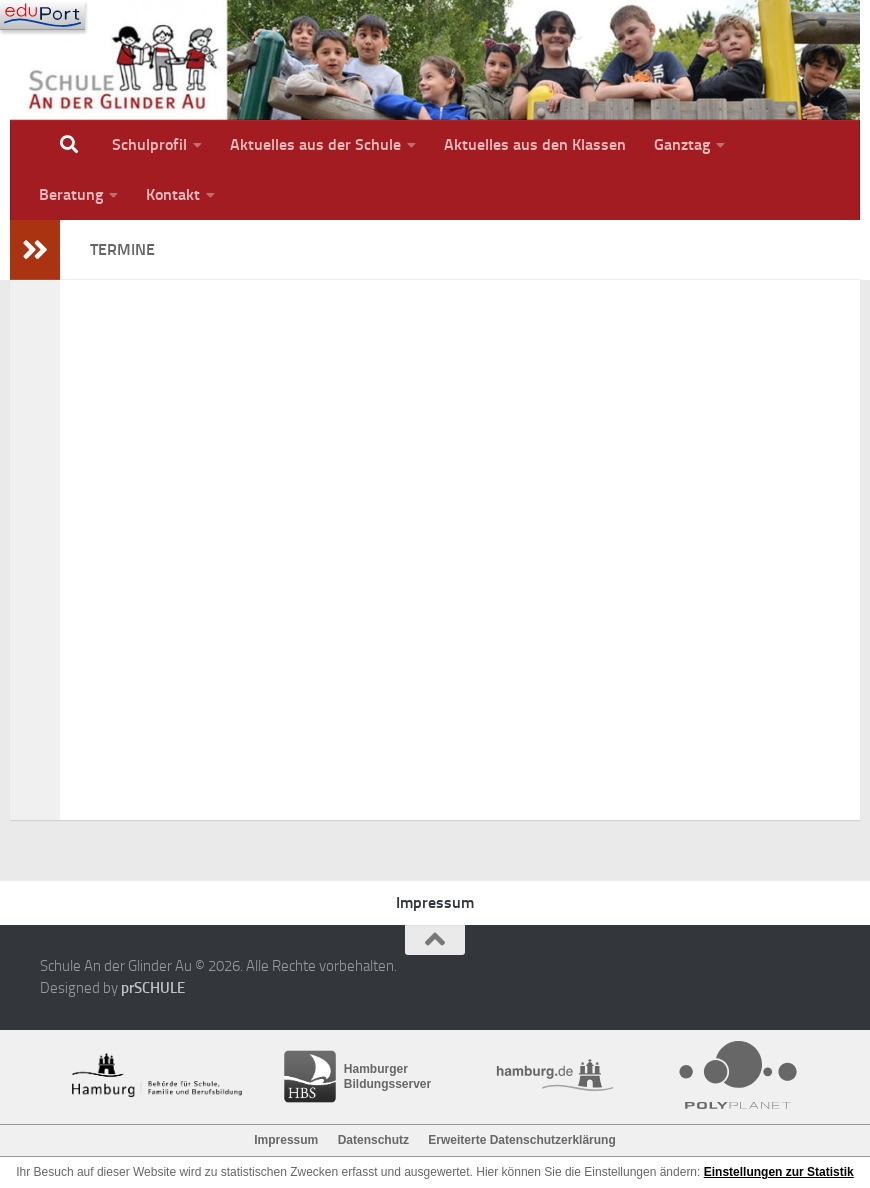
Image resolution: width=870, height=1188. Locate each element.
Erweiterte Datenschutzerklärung (521, 1140)
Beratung (71, 194)
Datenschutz (373, 1140)
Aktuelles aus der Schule (315, 144)
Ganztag (682, 144)
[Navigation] (42, 15)
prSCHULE (153, 988)
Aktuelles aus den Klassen (535, 144)
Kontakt (173, 194)
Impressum (435, 902)
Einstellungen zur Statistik (779, 1172)
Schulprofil (149, 144)
